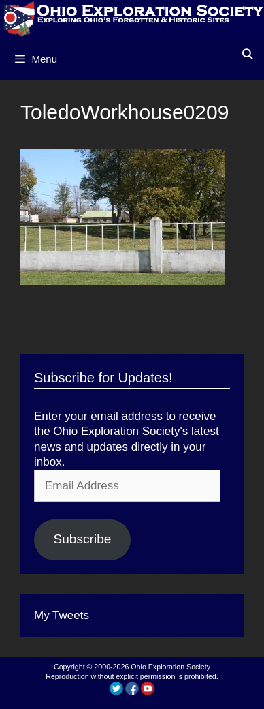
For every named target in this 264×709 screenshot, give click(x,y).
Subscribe (82, 539)
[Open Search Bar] (247, 54)
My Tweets (61, 615)
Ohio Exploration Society (170, 667)
